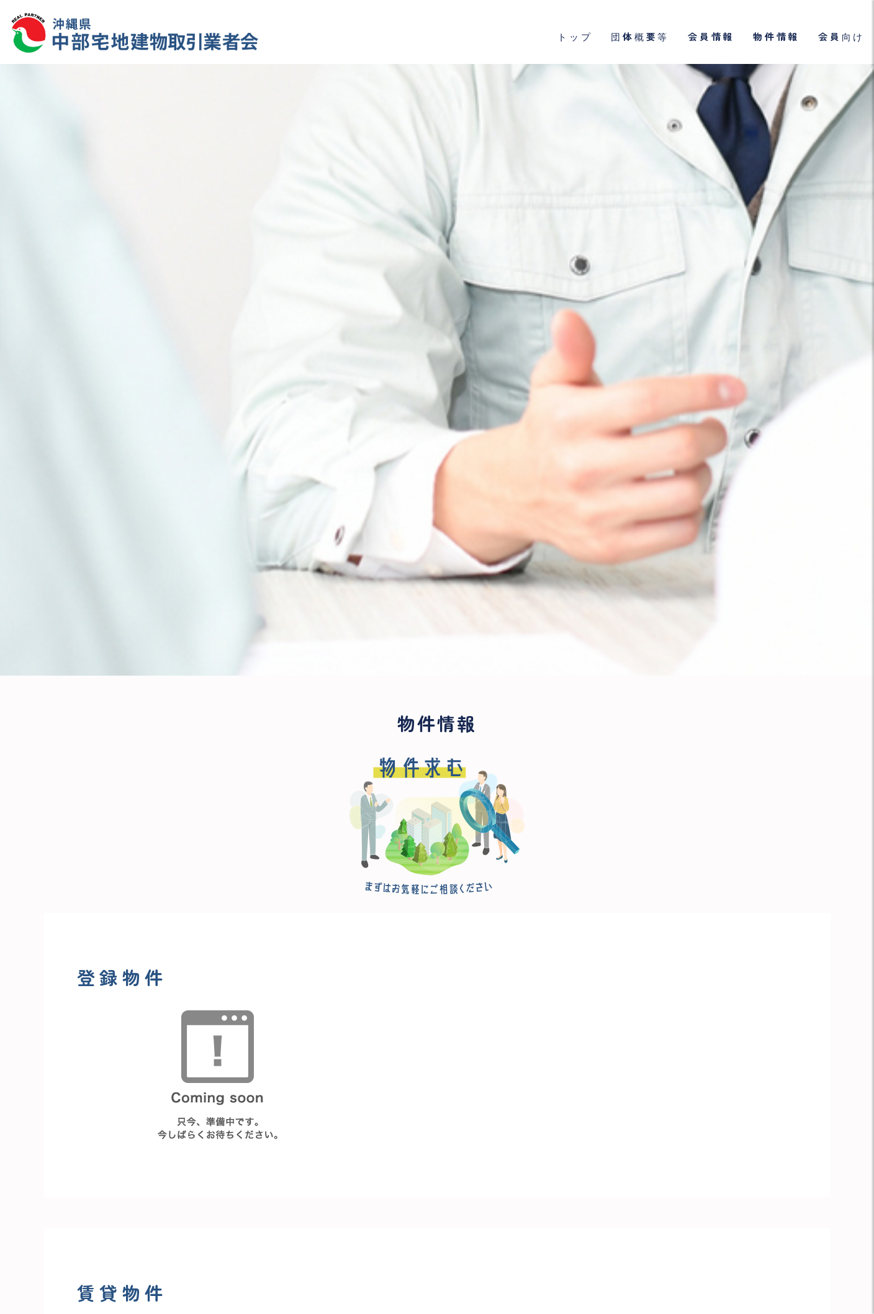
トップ (574, 36)
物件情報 (776, 36)
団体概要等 (640, 36)
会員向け (841, 36)
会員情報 (711, 36)
